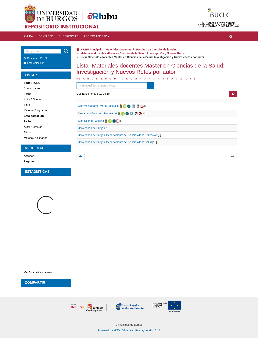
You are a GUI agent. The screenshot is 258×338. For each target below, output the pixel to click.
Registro (29, 161)
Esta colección (33, 62)
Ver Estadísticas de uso (38, 272)
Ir (151, 85)
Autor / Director (33, 99)
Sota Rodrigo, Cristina (91, 120)
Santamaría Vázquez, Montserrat (97, 113)
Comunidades (32, 88)
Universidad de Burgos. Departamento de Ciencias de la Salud (115, 142)
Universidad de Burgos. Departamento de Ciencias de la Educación (117, 135)
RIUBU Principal (91, 49)
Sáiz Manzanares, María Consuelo (98, 105)
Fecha (27, 93)
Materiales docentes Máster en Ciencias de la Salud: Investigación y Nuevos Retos (133, 53)
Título (27, 104)
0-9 (78, 78)
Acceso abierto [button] (96, 36)
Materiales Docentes (118, 49)
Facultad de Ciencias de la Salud (156, 49)
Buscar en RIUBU (35, 58)
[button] (230, 36)
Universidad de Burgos (91, 128)
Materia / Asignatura (36, 110)
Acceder (29, 155)
